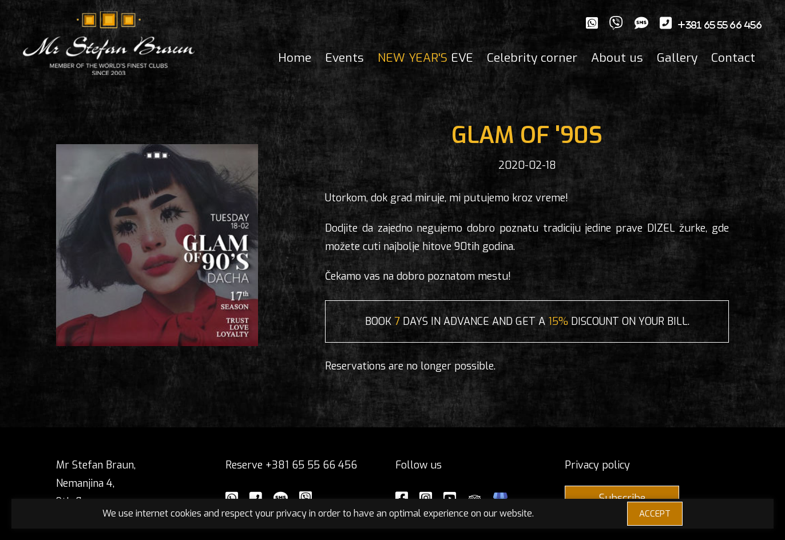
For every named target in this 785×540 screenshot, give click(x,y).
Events (344, 58)
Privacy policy (597, 465)
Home (294, 58)
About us (617, 58)
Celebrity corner (532, 58)
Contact (733, 58)
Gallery (677, 58)
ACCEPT (655, 513)
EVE (425, 58)
